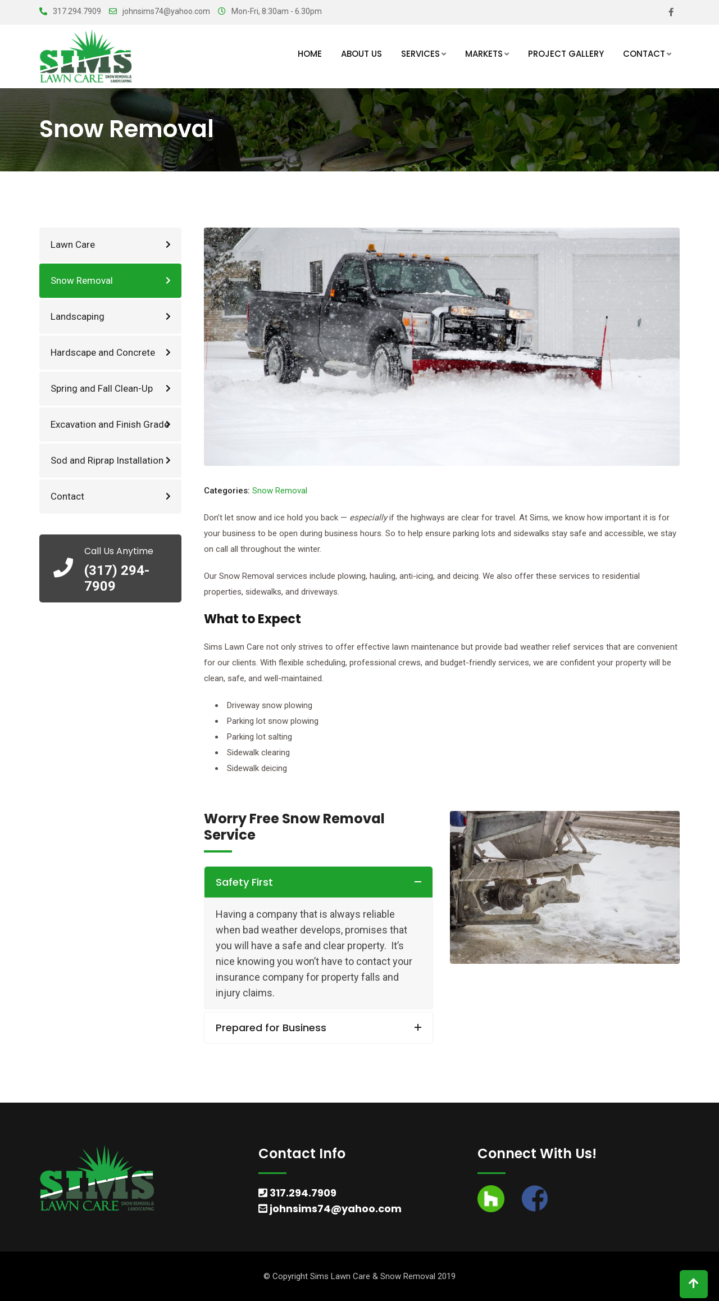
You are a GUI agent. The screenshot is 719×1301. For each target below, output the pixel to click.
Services (420, 54)
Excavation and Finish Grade (110, 424)
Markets (484, 54)
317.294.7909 (77, 11)
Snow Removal (82, 280)
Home (310, 54)
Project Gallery (566, 54)
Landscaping (77, 316)
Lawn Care (73, 244)
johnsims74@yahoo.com (166, 11)
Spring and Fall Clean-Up (102, 388)
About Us (361, 54)
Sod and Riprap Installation (107, 460)
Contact (644, 54)
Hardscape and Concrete (103, 352)
